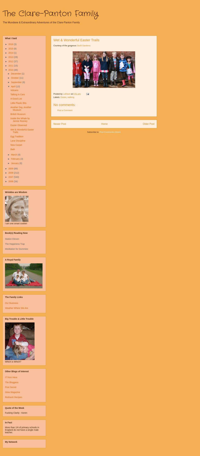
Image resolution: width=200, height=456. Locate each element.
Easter (63, 97)
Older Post (148, 124)
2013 (11, 57)
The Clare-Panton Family (50, 13)
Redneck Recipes (13, 397)
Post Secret (10, 387)
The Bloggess (11, 382)
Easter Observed (18, 125)
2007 (11, 177)
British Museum (17, 114)
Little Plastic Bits (18, 103)
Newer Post (59, 124)
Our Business (11, 303)
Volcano (14, 90)
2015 (11, 48)
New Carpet (16, 145)
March (14, 154)
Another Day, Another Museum (20, 108)
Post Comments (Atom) (110, 132)
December (16, 73)
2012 (11, 61)
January (15, 163)
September (16, 82)
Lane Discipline (17, 140)
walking (71, 97)
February (15, 159)
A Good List (16, 98)
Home (104, 124)
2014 (11, 53)
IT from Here (11, 377)
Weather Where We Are (16, 308)
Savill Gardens (83, 45)
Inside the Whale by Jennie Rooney (20, 119)
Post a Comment (64, 110)
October (15, 78)
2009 (11, 168)
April (13, 86)
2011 (11, 65)
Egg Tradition (16, 136)
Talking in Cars (17, 94)
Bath (12, 149)
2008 (11, 173)
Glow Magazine (12, 392)
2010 (11, 70)
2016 (11, 44)
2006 (11, 181)
